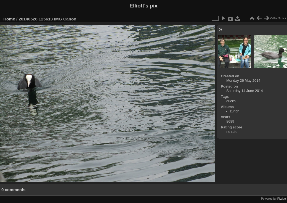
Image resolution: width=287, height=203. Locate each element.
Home (9, 19)
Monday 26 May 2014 (243, 80)
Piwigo (281, 198)
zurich (234, 111)
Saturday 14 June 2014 (244, 91)
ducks (230, 101)
